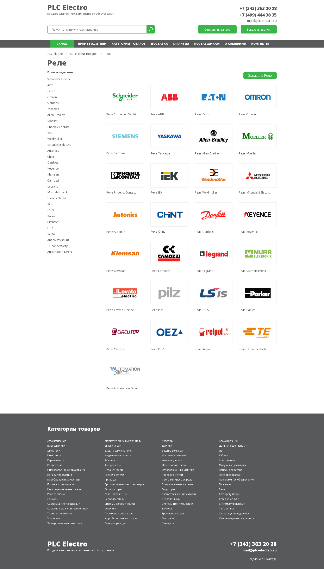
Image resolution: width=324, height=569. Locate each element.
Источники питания (174, 455)
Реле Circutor (115, 349)
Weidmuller (54, 139)
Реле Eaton (202, 114)
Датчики (167, 445)
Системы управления (232, 504)
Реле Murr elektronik (253, 271)
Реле (222, 489)
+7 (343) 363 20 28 (258, 8)
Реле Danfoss (204, 232)
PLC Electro (67, 7)
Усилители (53, 518)
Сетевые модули (229, 499)
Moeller (52, 121)
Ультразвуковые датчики (234, 513)
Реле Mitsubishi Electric (254, 192)
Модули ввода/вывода (232, 465)
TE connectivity (57, 246)
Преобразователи (230, 475)
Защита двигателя (173, 450)
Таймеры (167, 508)
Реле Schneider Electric (121, 114)
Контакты (260, 43)
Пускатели (225, 484)
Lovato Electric (57, 198)
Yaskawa (53, 109)
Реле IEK (156, 192)
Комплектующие (172, 460)
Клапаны (110, 460)
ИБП (221, 450)
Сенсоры (52, 499)
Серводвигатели (115, 499)
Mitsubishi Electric (59, 145)
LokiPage (270, 559)
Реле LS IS (202, 310)
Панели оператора (230, 470)
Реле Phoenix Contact (121, 192)
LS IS (50, 210)
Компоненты (227, 460)
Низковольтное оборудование (66, 470)
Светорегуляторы (230, 494)
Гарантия (181, 43)
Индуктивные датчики (118, 455)
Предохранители (172, 475)
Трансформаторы (173, 513)
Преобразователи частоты (63, 479)
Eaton (51, 91)
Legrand (52, 186)
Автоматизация (58, 240)
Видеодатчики (56, 445)
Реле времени (56, 494)
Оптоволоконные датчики (178, 470)
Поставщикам (207, 43)
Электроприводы (115, 523)
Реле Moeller (247, 153)
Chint (50, 157)
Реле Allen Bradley (207, 153)
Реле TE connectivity (253, 349)
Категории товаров (129, 43)
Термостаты (226, 508)
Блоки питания (228, 441)
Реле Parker (247, 310)
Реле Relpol (203, 349)
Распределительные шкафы (64, 489)
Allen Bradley (56, 115)
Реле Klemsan (115, 271)
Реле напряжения (116, 494)
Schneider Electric (59, 79)
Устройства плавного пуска (121, 518)
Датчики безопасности (233, 445)
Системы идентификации (177, 504)
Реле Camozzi (160, 271)
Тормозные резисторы (119, 513)
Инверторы (54, 455)
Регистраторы (113, 489)
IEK (49, 133)
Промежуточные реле (60, 484)
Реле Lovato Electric (120, 310)
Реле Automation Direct (122, 388)
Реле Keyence (248, 232)
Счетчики (110, 508)
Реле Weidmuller (206, 192)
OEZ (50, 228)
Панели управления (59, 475)
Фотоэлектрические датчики (236, 518)
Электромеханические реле (64, 523)
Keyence (53, 168)
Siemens (53, 103)
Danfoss (53, 162)
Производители (92, 43)
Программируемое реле (177, 479)
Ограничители (114, 470)
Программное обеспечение (236, 479)
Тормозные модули (59, 513)
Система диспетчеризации (63, 504)
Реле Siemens (115, 153)
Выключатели (113, 445)
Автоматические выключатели (123, 441)
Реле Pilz (156, 310)
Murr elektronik (57, 192)
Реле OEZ (157, 349)
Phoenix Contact (58, 127)
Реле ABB (157, 114)
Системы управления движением (67, 508)
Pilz (49, 204)
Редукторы (168, 489)
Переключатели (114, 475)
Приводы (110, 479)
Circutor (52, 222)
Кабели (223, 455)
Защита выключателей (118, 450)
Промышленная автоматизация (124, 484)
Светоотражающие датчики (179, 494)
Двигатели (53, 450)
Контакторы (54, 465)
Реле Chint (157, 231)
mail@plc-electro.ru (262, 20)
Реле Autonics (115, 232)
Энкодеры (168, 523)
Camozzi (53, 180)
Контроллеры (113, 465)
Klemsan (53, 174)
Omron (52, 97)
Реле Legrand (204, 271)
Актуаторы (168, 441)
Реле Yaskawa (160, 153)
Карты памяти (55, 460)
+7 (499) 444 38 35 (258, 15)
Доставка (159, 43)
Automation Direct (59, 252)
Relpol (51, 234)
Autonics (53, 151)
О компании (235, 43)
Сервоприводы (171, 499)
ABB (50, 85)
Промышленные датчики (177, 484)
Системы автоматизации (120, 504)
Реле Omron (247, 114)
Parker (51, 216)
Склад (62, 43)
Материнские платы (174, 465)
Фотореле (168, 518)
